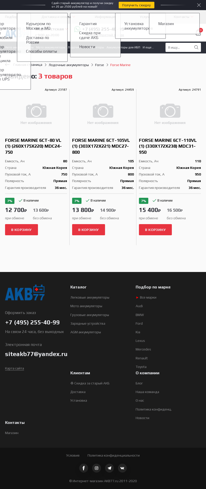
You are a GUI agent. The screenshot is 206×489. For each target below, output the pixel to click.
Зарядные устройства (87, 323)
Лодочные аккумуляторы (86, 47)
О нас (140, 400)
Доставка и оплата (56, 17)
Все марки (146, 297)
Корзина (198, 32)
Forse (99, 65)
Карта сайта (14, 368)
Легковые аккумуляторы (89, 297)
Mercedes (143, 349)
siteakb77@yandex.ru (36, 353)
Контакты (181, 17)
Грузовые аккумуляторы (89, 315)
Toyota (141, 367)
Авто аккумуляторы (19, 47)
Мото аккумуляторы (50, 47)
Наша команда (147, 392)
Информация (105, 17)
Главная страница (23, 65)
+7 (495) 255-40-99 (99, 29)
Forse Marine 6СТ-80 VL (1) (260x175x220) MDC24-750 (33, 146)
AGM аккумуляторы (85, 332)
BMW (140, 315)
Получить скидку (136, 5)
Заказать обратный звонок (104, 35)
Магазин (11, 433)
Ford (139, 323)
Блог (139, 383)
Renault (142, 358)
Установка (78, 400)
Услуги (145, 17)
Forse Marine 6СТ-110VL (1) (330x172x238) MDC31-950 (168, 146)
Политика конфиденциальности (114, 455)
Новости (142, 418)
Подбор (11, 17)
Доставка (78, 392)
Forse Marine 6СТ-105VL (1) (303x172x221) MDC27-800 (101, 146)
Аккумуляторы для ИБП (123, 47)
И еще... (148, 47)
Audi (139, 306)
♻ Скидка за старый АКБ (90, 383)
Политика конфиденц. (154, 409)
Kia (138, 332)
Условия (72, 455)
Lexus (140, 341)
